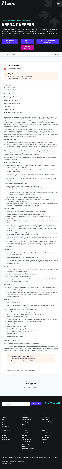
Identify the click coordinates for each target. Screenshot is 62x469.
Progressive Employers (48, 422)
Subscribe (36, 403)
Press (23, 424)
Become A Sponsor (46, 433)
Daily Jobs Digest (26, 439)
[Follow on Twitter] (48, 403)
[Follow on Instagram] (51, 403)
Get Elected (4, 437)
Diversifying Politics (27, 417)
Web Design (5, 463)
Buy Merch (44, 442)
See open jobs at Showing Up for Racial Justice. (20, 76)
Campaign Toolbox (26, 433)
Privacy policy (27, 387)
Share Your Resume (10, 41)
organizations (11, 54)
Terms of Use (13, 461)
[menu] (58, 4)
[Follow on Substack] (59, 403)
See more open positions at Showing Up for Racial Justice (21, 370)
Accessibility (20, 461)
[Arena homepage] (8, 3)
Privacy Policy (5, 461)
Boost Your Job (25, 446)
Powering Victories (26, 419)
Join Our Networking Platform (47, 41)
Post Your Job (25, 444)
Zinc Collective (5, 426)
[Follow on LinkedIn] (54, 403)
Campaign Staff (46, 417)
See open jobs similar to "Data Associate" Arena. (20, 78)
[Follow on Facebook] (46, 403)
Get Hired (4, 435)
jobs (2, 54)
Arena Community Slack (28, 448)
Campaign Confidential (27, 442)
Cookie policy (34, 387)
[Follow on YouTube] (57, 403)
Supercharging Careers (28, 422)
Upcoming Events (6, 439)
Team (3, 419)
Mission (4, 417)
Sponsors (4, 422)
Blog (23, 437)
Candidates (45, 419)
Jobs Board (25, 435)
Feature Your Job (27, 47)
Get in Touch (45, 439)
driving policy (42, 237)
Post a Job (27, 41)
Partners (4, 424)
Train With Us (45, 437)
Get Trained (4, 433)
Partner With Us (46, 435)
